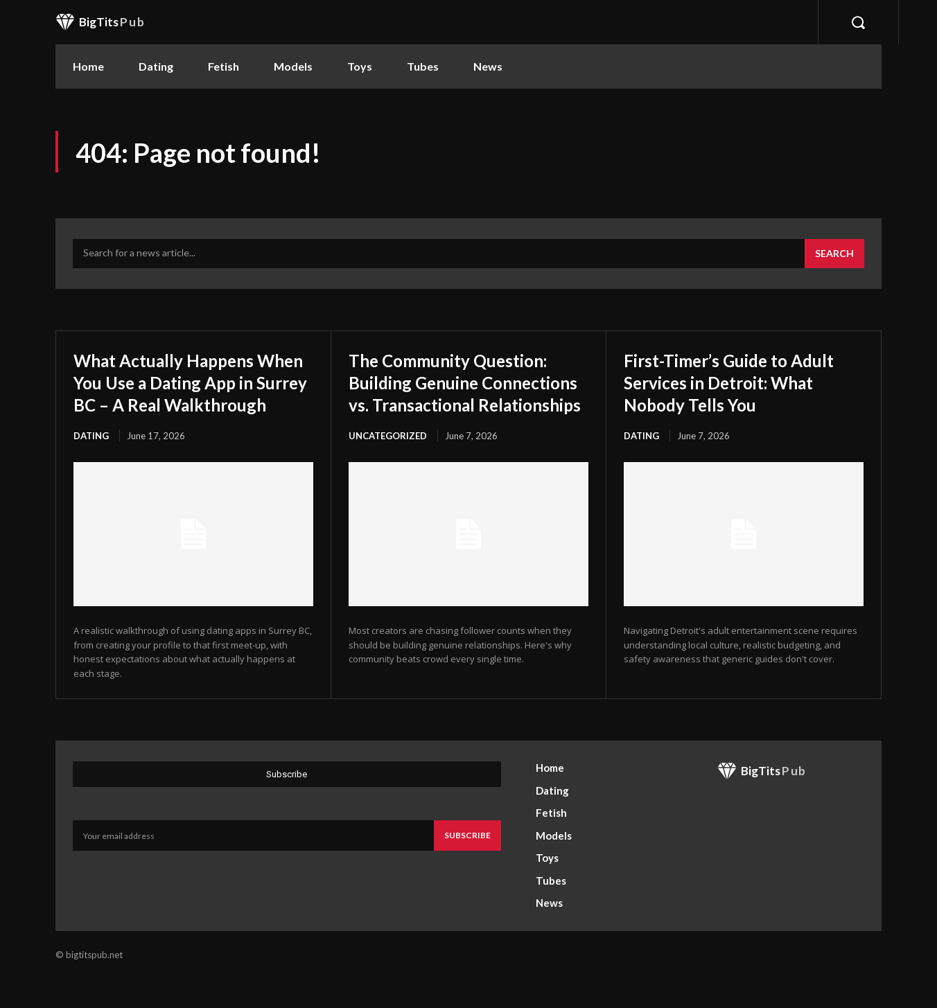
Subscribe (467, 865)
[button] (858, 22)
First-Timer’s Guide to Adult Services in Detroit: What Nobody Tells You (735, 382)
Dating (91, 457)
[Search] (834, 253)
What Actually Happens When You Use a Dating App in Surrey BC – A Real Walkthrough (184, 393)
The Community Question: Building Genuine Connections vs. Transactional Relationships (464, 404)
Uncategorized (388, 480)
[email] (253, 866)
